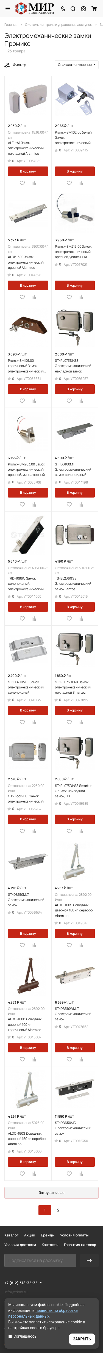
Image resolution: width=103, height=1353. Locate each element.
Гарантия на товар (80, 1244)
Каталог (11, 1235)
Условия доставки (20, 1244)
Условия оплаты (74, 1235)
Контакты (50, 1244)
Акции (29, 1235)
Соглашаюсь (22, 1336)
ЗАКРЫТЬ (82, 1339)
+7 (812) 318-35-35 (21, 1283)
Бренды (47, 1235)
